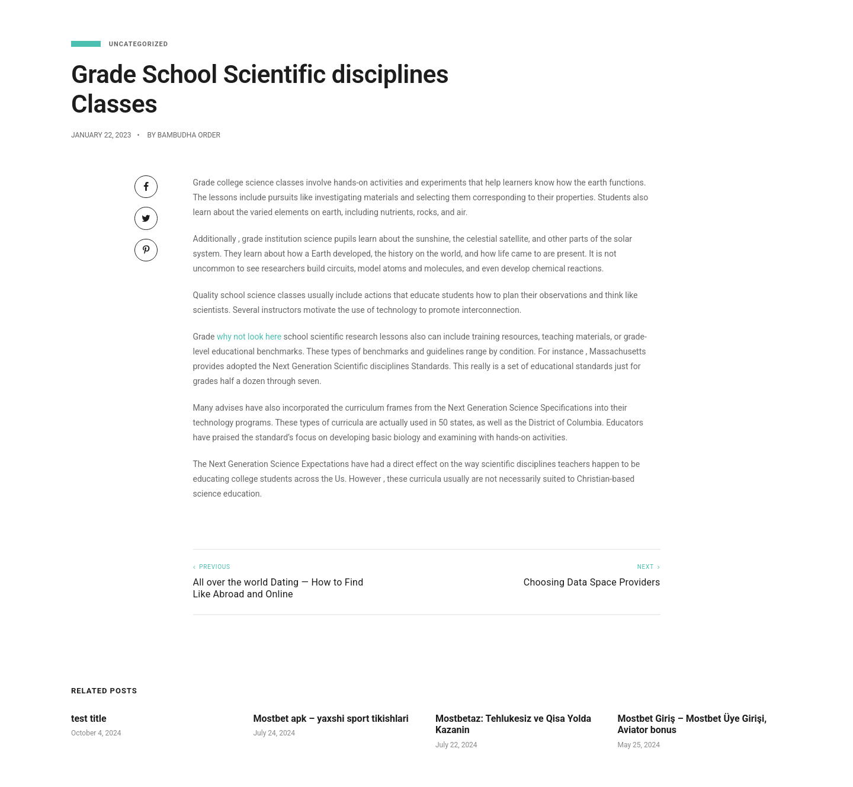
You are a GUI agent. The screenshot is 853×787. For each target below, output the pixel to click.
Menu (626, 18)
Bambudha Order (189, 135)
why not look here (249, 336)
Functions (754, 18)
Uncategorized (138, 44)
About (807, 18)
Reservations (684, 18)
